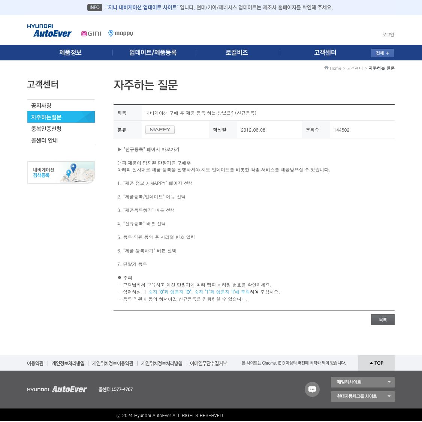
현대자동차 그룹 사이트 (363, 396)
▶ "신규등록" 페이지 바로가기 (148, 149)
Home (335, 68)
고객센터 (355, 68)
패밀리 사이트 (363, 382)
